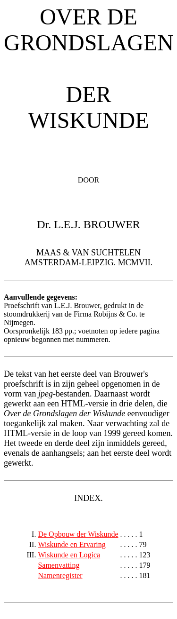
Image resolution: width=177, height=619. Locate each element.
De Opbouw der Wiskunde (78, 534)
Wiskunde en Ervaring (71, 544)
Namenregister (60, 575)
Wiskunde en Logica (69, 555)
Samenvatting (58, 565)
